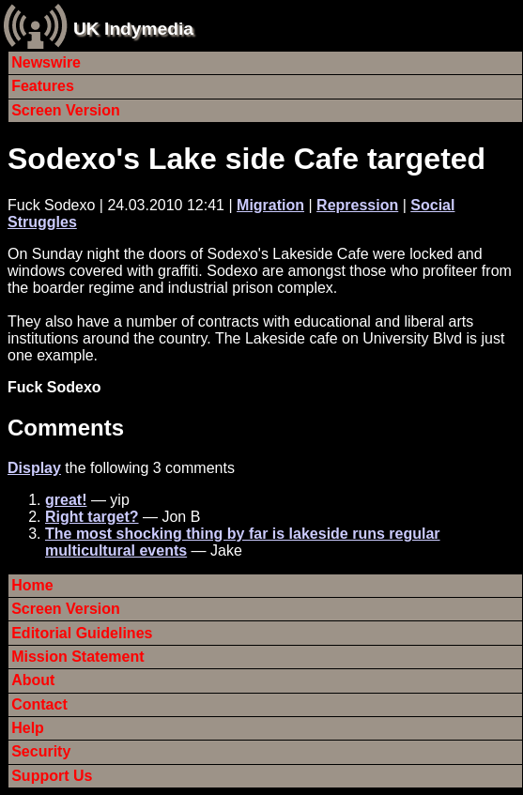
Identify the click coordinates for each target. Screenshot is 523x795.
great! (65, 500)
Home (32, 585)
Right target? (92, 517)
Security (40, 751)
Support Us (51, 776)
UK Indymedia (133, 28)
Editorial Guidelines (81, 633)
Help (27, 728)
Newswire (46, 62)
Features (42, 86)
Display (34, 468)
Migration (270, 205)
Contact (39, 704)
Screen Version (65, 110)
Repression (357, 205)
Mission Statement (77, 657)
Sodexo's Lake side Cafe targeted (246, 159)
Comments (66, 427)
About (32, 680)
